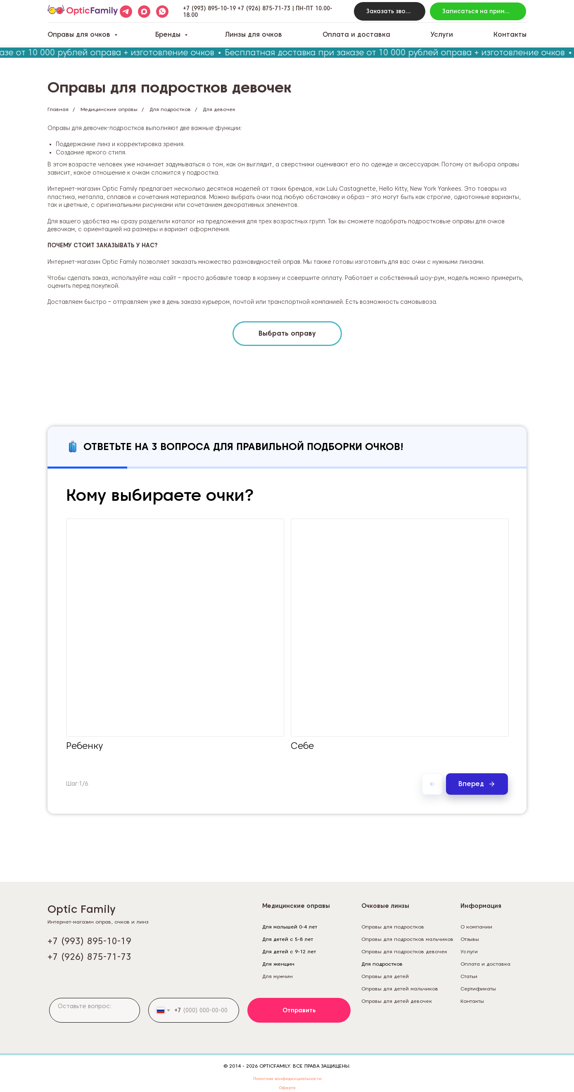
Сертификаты (478, 988)
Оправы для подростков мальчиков (407, 939)
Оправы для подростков (392, 927)
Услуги (441, 34)
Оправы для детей (385, 976)
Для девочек (219, 109)
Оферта (287, 1087)
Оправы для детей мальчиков (399, 988)
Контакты (510, 34)
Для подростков (170, 109)
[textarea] (94, 1010)
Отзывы (469, 939)
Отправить (299, 1010)
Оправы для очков (79, 34)
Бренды (169, 34)
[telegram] (126, 11)
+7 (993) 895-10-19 (209, 8)
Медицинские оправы (109, 109)
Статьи (468, 976)
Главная (58, 109)
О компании (476, 927)
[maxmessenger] (144, 11)
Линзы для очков (253, 34)
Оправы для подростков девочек (404, 951)
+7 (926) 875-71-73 (263, 8)
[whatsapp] (162, 11)
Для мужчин (277, 976)
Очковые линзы (385, 905)
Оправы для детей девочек (396, 1001)
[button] (390, 11)
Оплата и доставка (356, 34)
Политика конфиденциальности (287, 1078)
